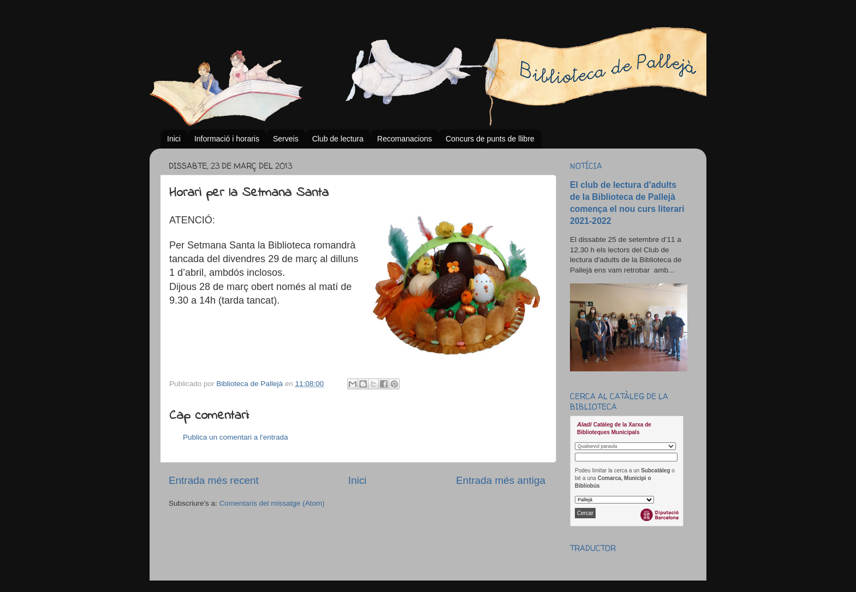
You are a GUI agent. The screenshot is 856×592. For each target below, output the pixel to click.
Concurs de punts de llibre (489, 138)
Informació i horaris (226, 138)
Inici (174, 138)
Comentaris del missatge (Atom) (272, 503)
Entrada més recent (214, 480)
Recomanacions (404, 138)
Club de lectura (338, 138)
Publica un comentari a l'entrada (235, 437)
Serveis (286, 138)
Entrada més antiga (500, 480)
